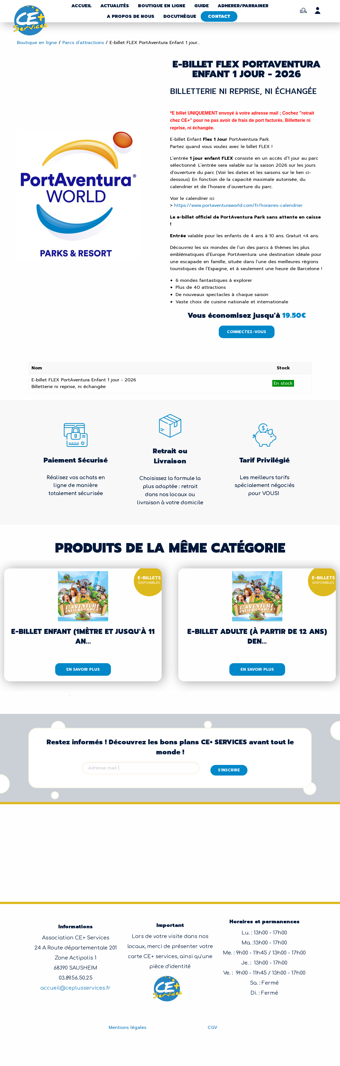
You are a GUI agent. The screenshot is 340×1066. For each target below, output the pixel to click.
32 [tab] (287, 696)
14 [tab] (136, 696)
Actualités (114, 6)
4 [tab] (53, 696)
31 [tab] (278, 696)
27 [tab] (245, 696)
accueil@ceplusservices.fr (75, 988)
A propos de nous (130, 16)
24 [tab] (220, 696)
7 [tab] (78, 696)
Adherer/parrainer (243, 6)
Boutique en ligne (161, 6)
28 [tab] (253, 696)
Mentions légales (127, 1027)
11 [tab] (111, 696)
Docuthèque (179, 16)
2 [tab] (36, 696)
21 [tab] (195, 696)
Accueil (81, 6)
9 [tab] (95, 696)
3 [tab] (44, 696)
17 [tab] (161, 696)
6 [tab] (69, 696)
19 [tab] (178, 696)
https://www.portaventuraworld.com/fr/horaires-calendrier (238, 205)
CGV (212, 1027)
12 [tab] (120, 696)
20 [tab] (187, 696)
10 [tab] (103, 696)
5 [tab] (61, 696)
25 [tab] (228, 696)
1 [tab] (28, 696)
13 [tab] (128, 696)
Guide (201, 6)
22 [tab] (203, 696)
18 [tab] (170, 696)
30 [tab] (270, 696)
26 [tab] (237, 696)
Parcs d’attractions (83, 42)
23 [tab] (212, 696)
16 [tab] (153, 696)
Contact (219, 16)
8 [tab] (86, 696)
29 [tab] (262, 696)
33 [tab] (295, 696)
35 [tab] (312, 696)
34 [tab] (304, 696)
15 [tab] (145, 696)
